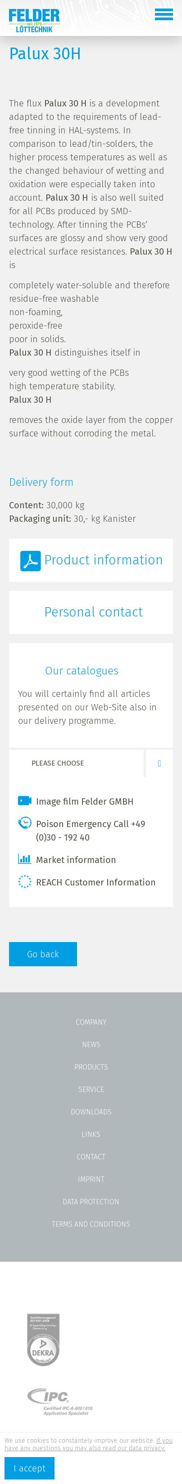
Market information (67, 859)
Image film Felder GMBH (76, 800)
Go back (43, 954)
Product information (103, 560)
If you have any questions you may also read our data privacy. (89, 1444)
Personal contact (93, 612)
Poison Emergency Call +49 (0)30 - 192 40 (82, 829)
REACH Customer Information (87, 881)
